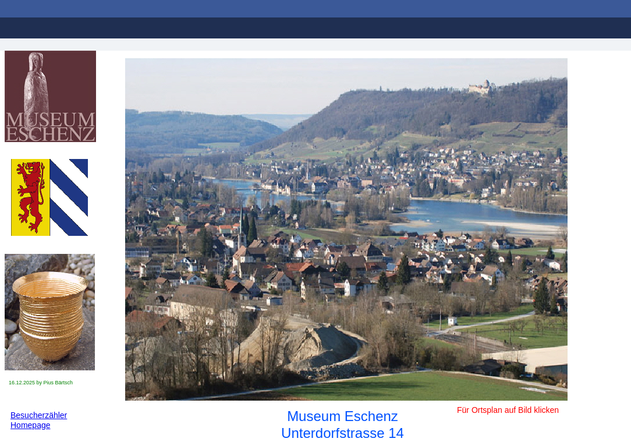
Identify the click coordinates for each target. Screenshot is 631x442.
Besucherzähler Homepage (38, 420)
